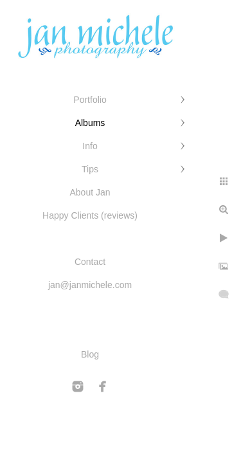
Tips (90, 169)
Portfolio (89, 100)
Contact (90, 262)
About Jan (89, 192)
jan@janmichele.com (90, 285)
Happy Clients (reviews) (90, 215)
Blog (90, 354)
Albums (90, 123)
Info (89, 146)
